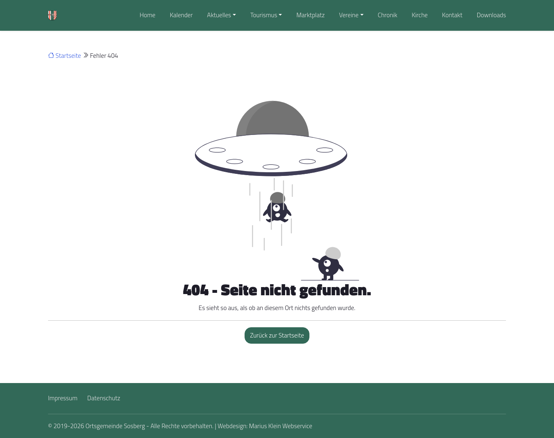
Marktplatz (310, 15)
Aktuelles (219, 15)
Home (148, 15)
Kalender (181, 15)
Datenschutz (103, 398)
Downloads (491, 15)
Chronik (387, 15)
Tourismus (263, 15)
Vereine (348, 15)
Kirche (420, 15)
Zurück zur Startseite (277, 335)
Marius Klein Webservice (280, 426)
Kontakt (452, 15)
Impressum (63, 398)
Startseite (64, 55)
